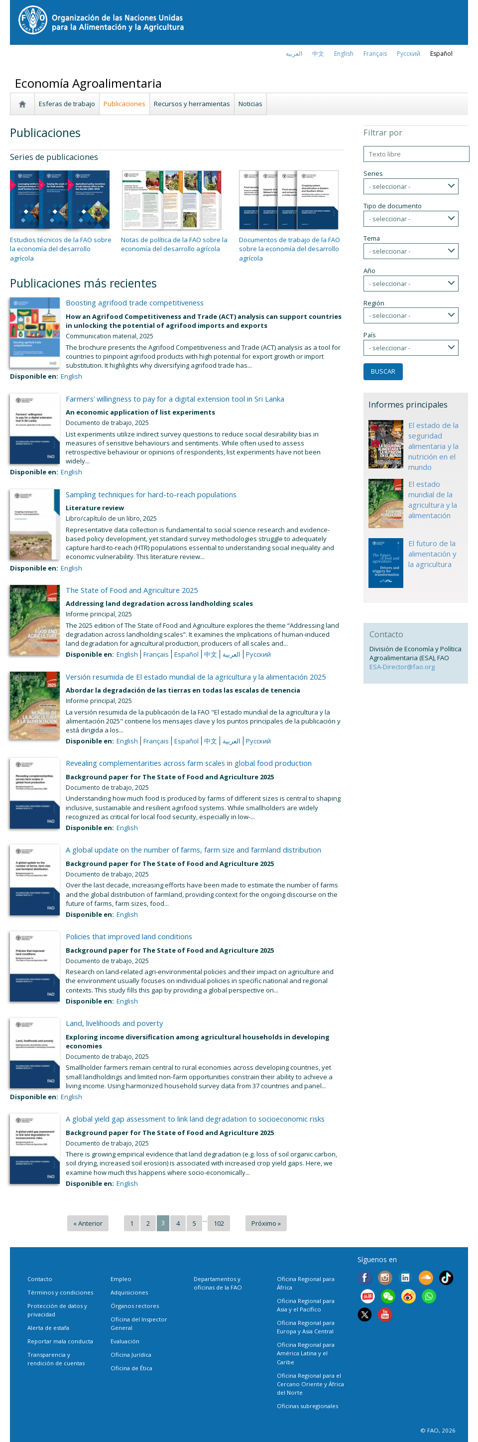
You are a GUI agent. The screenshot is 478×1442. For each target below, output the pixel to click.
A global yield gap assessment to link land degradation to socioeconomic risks (195, 1119)
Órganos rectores (135, 1305)
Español (441, 53)
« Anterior (88, 1223)
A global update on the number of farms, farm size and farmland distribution (193, 850)
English (71, 376)
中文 (318, 53)
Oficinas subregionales (307, 1406)
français (375, 53)
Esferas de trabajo (67, 103)
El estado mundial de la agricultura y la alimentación (432, 499)
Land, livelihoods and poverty (114, 1023)
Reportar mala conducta (60, 1341)
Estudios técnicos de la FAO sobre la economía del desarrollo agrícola (61, 248)
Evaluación (125, 1341)
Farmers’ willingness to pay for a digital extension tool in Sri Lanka (175, 399)
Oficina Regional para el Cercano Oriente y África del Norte (310, 1384)
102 (219, 1223)
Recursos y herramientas (192, 103)
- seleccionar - (389, 186)
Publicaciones (124, 103)
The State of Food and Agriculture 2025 (132, 590)
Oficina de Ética (131, 1368)
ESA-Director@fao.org (402, 666)
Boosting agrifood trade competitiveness (135, 302)
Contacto (39, 1279)
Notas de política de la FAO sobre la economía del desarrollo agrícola (174, 244)
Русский (408, 53)
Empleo (121, 1279)
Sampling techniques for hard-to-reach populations (151, 494)
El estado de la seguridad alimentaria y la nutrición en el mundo (433, 446)
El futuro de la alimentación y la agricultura (432, 553)
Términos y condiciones (60, 1292)
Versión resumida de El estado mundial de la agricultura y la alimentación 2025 (196, 677)
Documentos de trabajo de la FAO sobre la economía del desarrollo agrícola (289, 248)
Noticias (250, 103)
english (344, 53)
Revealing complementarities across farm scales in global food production (189, 763)
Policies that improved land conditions (129, 936)
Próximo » (266, 1223)
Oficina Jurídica (131, 1354)
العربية (294, 53)
